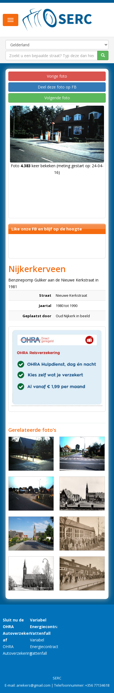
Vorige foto (57, 76)
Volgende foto (57, 97)
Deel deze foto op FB (57, 87)
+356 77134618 (97, 685)
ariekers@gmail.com (33, 685)
